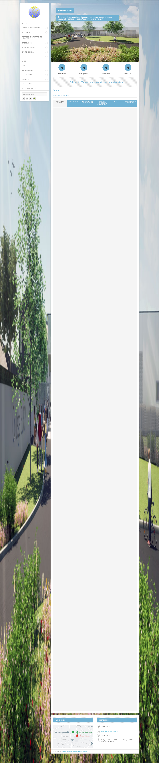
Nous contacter (29, 88)
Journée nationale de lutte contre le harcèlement (102, 103)
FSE (23, 65)
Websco (85, 751)
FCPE (115, 101)
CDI (23, 56)
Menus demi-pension (60, 102)
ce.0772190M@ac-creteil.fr (109, 731)
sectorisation (74, 101)
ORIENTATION (27, 74)
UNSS (24, 61)
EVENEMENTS (27, 84)
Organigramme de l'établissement (130, 102)
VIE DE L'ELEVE (27, 70)
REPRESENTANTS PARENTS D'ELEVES (32, 37)
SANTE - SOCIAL (27, 52)
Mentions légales (77, 751)
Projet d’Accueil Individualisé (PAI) (88, 102)
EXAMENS (25, 79)
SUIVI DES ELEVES (28, 47)
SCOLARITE (26, 32)
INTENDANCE (26, 43)
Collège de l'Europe (67, 751)
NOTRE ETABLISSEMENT (31, 28)
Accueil (25, 23)
